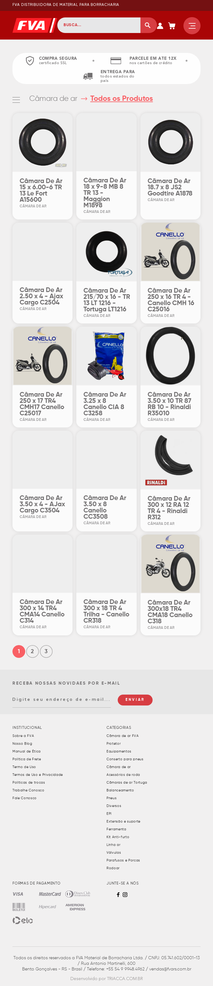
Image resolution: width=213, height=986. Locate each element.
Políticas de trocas (28, 782)
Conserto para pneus (125, 759)
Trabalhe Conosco (28, 790)
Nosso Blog (22, 743)
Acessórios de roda (123, 774)
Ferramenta (116, 829)
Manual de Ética (26, 751)
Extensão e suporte (123, 821)
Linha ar (113, 845)
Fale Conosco (24, 798)
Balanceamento (120, 790)
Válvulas (114, 852)
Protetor (114, 743)
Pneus (111, 798)
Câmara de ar (54, 98)
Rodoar (113, 868)
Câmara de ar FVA (123, 736)
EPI (109, 813)
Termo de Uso (24, 767)
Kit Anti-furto (118, 837)
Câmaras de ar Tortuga (127, 782)
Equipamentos (119, 751)
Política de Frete (26, 759)
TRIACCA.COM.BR (125, 978)
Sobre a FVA (23, 736)
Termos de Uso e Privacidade (37, 774)
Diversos (114, 806)
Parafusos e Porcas (123, 860)
